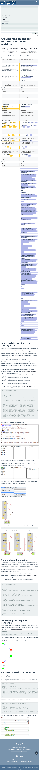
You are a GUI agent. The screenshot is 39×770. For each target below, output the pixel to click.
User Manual (4, 11)
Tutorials (4, 13)
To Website (13, 749)
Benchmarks (4, 17)
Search (36, 33)
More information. (28, 760)
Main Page (4, 8)
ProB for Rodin (15, 714)
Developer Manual (6, 15)
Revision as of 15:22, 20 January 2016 (10, 48)
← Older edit (10, 52)
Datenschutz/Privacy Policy (22, 749)
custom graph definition (17, 627)
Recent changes (5, 25)
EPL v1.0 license (20, 760)
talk (12, 51)
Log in (3, 29)
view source (10, 49)
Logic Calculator (5, 21)
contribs (15, 51)
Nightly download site (27, 385)
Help (37, 35)
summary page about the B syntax (29, 371)
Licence (3, 19)
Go (33, 33)
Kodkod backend (6, 566)
